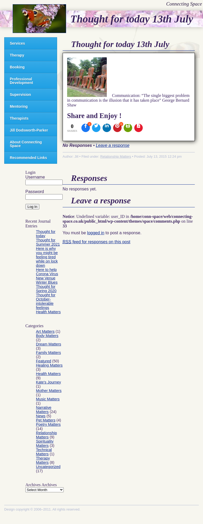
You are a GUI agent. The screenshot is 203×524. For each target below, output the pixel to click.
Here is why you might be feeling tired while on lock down (47, 257)
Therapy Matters (43, 460)
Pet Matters (46, 420)
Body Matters (47, 336)
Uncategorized (48, 467)
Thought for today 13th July (131, 19)
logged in (95, 233)
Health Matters (48, 312)
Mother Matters (49, 391)
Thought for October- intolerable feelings (46, 301)
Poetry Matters (48, 424)
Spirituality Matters (44, 443)
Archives (49, 485)
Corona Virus (47, 274)
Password (34, 191)
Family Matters (48, 352)
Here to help (46, 270)
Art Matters (45, 331)
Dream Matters (48, 344)
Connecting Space (184, 4)
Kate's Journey (48, 382)
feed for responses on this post (96, 242)
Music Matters (48, 399)
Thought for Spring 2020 (46, 288)
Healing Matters (49, 365)
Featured (43, 361)
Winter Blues (47, 282)
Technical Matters (44, 452)
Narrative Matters (43, 409)
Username (35, 177)
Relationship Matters (46, 435)
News (40, 416)
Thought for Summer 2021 (48, 242)
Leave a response (112, 145)
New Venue (46, 278)
